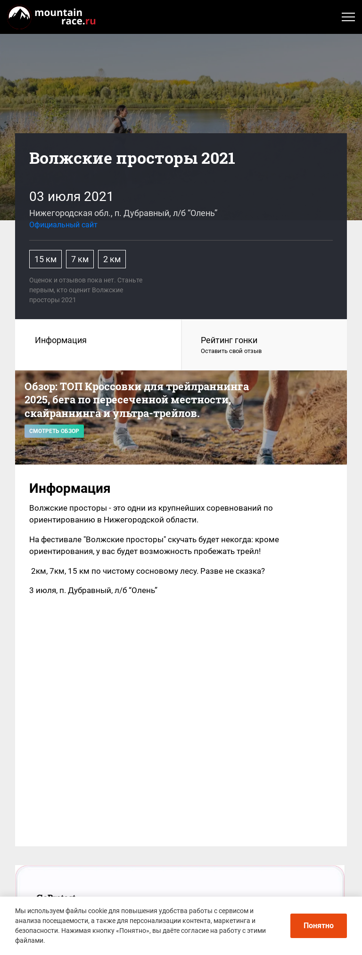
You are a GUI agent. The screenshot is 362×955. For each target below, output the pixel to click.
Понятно (319, 925)
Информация (61, 340)
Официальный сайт (63, 224)
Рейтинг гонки (264, 345)
